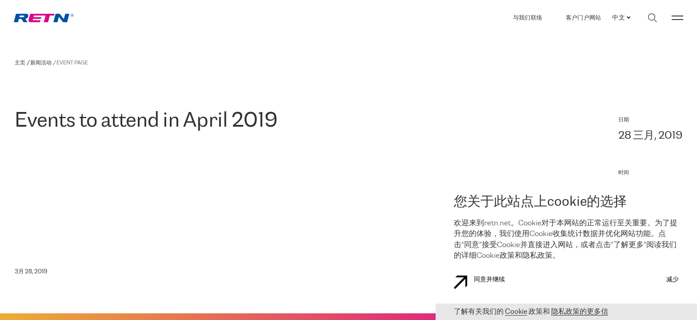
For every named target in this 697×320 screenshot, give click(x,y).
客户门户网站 (583, 18)
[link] (44, 18)
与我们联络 (527, 18)
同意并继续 (479, 282)
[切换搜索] (652, 18)
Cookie (516, 311)
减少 (672, 280)
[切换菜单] (677, 18)
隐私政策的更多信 (579, 311)
